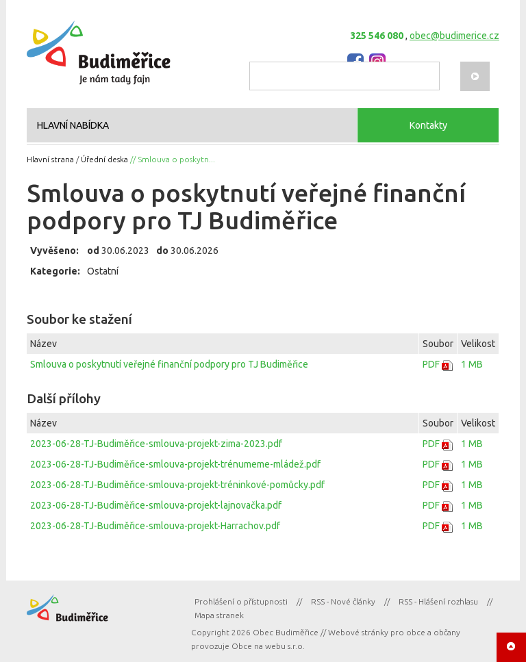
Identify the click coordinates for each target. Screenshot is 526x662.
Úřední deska (104, 159)
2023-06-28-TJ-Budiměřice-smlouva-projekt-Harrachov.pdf (155, 525)
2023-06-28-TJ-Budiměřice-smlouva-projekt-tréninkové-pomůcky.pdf (177, 484)
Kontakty (428, 125)
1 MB (472, 364)
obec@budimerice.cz (454, 35)
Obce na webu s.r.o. (268, 645)
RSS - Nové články (343, 601)
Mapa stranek (219, 615)
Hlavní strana (50, 159)
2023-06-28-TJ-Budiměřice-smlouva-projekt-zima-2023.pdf (156, 443)
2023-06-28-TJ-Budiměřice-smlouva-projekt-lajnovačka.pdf (155, 505)
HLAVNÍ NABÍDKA (73, 125)
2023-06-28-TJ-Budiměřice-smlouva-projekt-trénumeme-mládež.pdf (175, 464)
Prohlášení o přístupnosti (241, 601)
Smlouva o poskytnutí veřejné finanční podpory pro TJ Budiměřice (169, 364)
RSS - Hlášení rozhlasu (438, 601)
